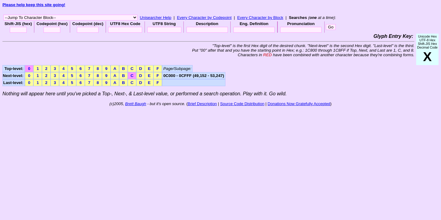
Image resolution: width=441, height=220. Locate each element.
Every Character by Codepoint (204, 17)
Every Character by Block (260, 17)
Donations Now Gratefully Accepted (299, 103)
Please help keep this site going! (33, 4)
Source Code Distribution (242, 103)
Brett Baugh (135, 103)
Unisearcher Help (155, 17)
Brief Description (202, 103)
